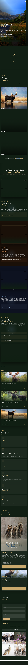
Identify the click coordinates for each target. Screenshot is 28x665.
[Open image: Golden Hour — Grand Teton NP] (14, 144)
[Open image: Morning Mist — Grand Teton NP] (14, 98)
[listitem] (8, 638)
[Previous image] (2, 188)
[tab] (13, 244)
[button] (26, 2)
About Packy (11, 36)
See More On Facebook (18, 158)
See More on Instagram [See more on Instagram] (9, 158)
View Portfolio (4, 36)
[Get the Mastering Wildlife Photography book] (14, 566)
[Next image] (26, 188)
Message (4, 613)
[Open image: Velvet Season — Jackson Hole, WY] (14, 121)
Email (3, 609)
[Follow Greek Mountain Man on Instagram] (14, 630)
